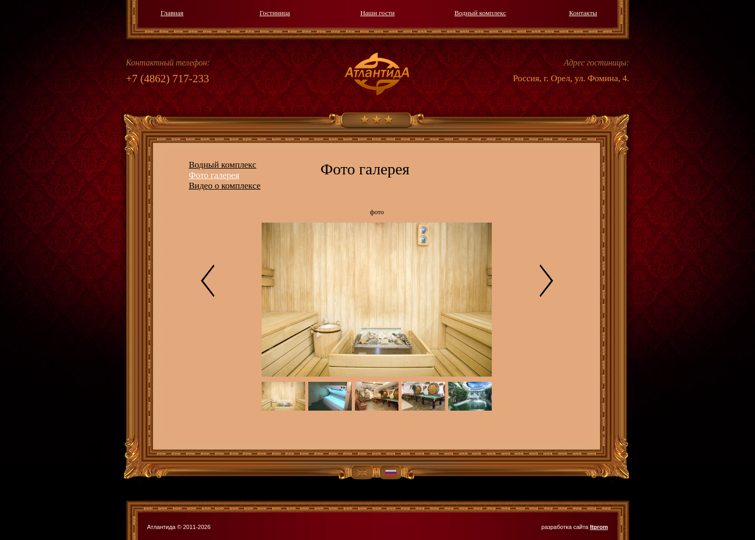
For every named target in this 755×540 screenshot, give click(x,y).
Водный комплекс (480, 13)
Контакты (583, 13)
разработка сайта (575, 527)
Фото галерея (214, 175)
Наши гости (377, 13)
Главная (172, 13)
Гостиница (275, 13)
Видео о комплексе (225, 186)
